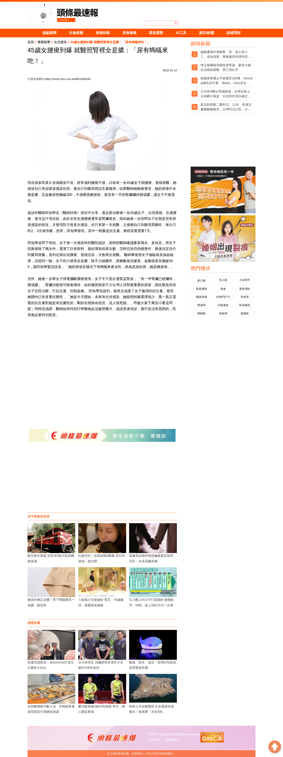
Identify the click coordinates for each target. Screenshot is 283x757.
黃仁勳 (201, 280)
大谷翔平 (244, 280)
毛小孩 (223, 280)
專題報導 (44, 42)
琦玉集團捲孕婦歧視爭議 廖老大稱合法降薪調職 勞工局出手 (225, 67)
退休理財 (244, 288)
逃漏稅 (245, 313)
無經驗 (201, 313)
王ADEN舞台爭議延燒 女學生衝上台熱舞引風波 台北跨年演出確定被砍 (225, 94)
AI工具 (181, 33)
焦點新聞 (49, 33)
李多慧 (245, 296)
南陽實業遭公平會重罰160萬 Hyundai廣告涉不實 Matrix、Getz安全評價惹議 (226, 81)
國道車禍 (201, 296)
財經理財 (234, 33)
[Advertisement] (102, 481)
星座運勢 (156, 33)
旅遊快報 (103, 33)
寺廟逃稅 (223, 305)
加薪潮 (223, 313)
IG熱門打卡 (223, 296)
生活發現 (60, 42)
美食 (223, 288)
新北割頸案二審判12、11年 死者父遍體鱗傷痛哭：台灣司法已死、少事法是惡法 (226, 107)
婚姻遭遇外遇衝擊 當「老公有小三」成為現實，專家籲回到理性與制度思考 (225, 54)
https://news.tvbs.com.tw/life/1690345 (68, 79)
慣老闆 (201, 305)
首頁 (31, 42)
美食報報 (129, 33)
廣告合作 (153, 739)
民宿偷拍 (244, 305)
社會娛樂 (76, 33)
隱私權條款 (173, 739)
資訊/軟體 (206, 33)
